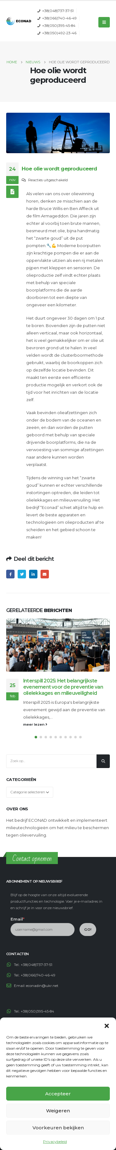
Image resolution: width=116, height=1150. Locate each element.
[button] (107, 1025)
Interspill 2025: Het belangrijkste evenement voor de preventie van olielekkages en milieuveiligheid (63, 687)
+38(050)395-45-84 (58, 25)
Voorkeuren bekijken (58, 1128)
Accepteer (58, 1094)
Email (45, 574)
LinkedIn (33, 574)
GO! (88, 929)
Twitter (22, 574)
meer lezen (35, 724)
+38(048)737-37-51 (58, 11)
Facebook (10, 574)
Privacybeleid (55, 1141)
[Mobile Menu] (104, 22)
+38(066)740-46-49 (59, 18)
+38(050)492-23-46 (59, 33)
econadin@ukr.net (42, 986)
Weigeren (58, 1111)
